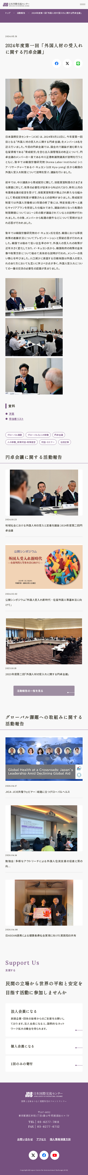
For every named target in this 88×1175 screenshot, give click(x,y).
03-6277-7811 (44, 1122)
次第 (11, 413)
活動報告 (21, 12)
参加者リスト (16, 419)
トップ (8, 12)
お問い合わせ (25, 1139)
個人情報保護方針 (60, 1139)
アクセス (41, 1139)
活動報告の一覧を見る (30, 691)
